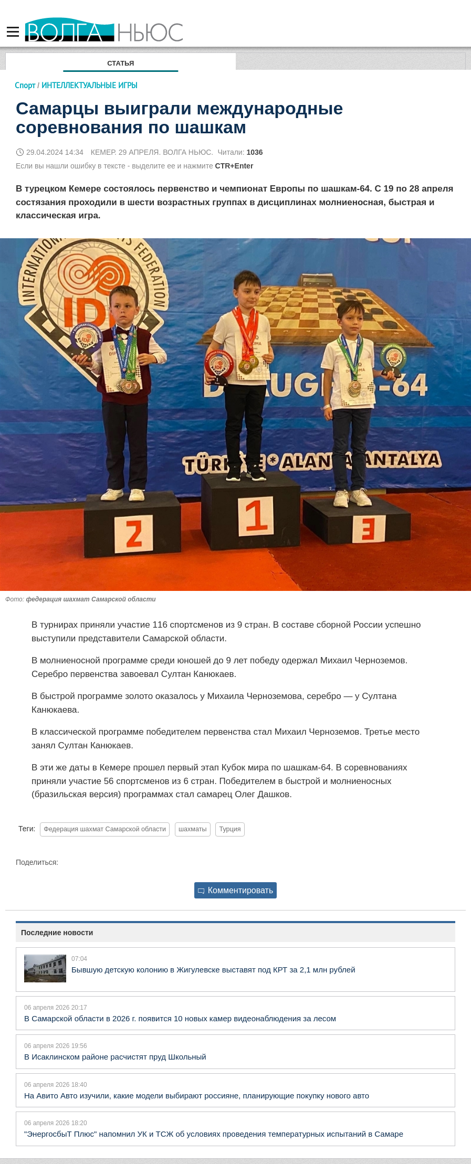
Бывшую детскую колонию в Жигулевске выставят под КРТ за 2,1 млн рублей (213, 969)
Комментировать (236, 890)
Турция (229, 829)
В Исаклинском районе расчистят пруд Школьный (115, 1056)
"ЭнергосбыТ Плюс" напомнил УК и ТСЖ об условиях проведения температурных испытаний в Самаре (213, 1133)
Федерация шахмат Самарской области (105, 829)
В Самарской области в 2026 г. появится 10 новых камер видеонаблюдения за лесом (180, 1018)
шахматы (193, 829)
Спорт (25, 85)
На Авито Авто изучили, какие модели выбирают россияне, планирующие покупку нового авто (196, 1095)
